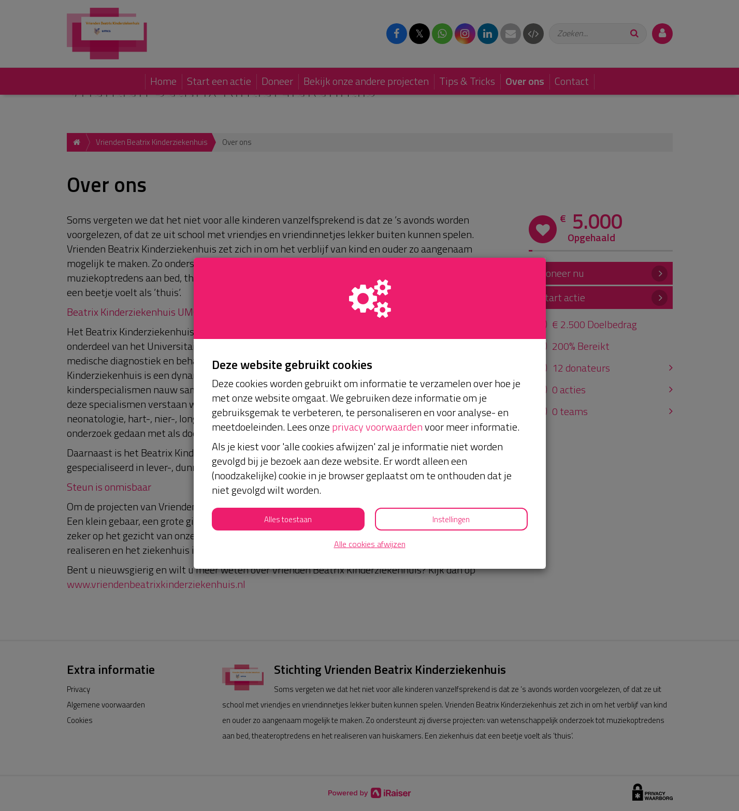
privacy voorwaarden (377, 427)
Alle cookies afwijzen (369, 544)
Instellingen (451, 519)
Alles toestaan (288, 519)
